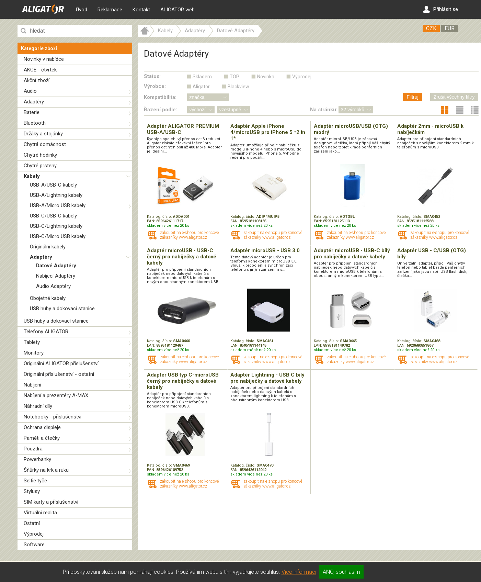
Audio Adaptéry (53, 286)
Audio (30, 91)
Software (34, 544)
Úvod (81, 10)
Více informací (299, 572)
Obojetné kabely (48, 298)
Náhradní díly (38, 406)
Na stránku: (323, 110)
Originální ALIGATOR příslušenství (61, 363)
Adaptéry (34, 102)
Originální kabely (48, 247)
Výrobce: (155, 86)
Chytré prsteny (40, 166)
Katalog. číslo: (160, 216)
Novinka (265, 77)
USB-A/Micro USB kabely (57, 205)
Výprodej (34, 534)
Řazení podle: (160, 110)
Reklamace (110, 10)
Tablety (32, 342)
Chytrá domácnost (45, 144)
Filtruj (412, 97)
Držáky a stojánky (43, 134)
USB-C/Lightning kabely (56, 226)
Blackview (238, 87)
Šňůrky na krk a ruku (46, 470)
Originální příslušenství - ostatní (59, 374)
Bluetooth (35, 123)
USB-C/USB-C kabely (53, 216)
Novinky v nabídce (44, 59)
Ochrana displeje (42, 427)
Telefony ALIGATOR (46, 331)
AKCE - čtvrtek (40, 70)
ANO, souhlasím (341, 572)
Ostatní (32, 523)
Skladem (202, 77)
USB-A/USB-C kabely (53, 185)
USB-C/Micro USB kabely (57, 236)
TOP (234, 77)
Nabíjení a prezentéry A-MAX (56, 395)
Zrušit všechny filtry (454, 97)
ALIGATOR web (177, 10)
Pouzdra (33, 449)
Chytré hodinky (40, 155)
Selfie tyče (35, 481)
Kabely (32, 176)
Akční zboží (36, 80)
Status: (152, 76)
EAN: (151, 221)
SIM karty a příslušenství (51, 502)
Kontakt (141, 10)
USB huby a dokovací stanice (62, 308)
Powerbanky (37, 459)
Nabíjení (32, 385)
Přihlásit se (440, 9)
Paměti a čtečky (42, 438)
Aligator (201, 87)
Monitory (34, 353)
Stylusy (32, 491)
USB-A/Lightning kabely (56, 195)
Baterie (31, 112)
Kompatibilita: (160, 97)
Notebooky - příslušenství (52, 417)
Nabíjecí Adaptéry (55, 276)
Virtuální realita (40, 513)
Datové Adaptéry (56, 265)
